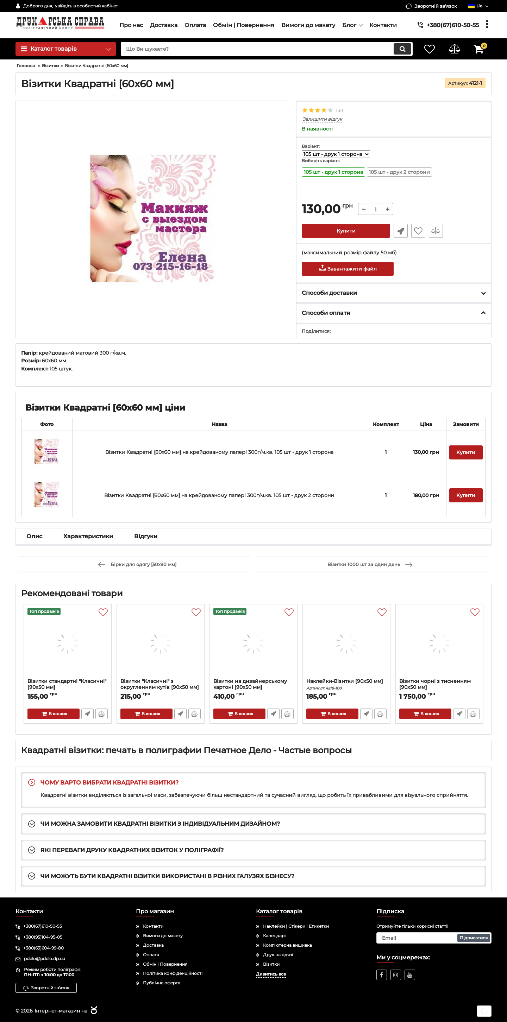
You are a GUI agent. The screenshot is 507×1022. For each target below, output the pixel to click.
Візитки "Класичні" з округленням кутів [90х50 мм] (160, 687)
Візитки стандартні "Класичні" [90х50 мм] (67, 687)
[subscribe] (434, 938)
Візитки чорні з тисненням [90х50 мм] (439, 687)
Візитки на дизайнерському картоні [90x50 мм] (253, 687)
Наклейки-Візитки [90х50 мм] (346, 684)
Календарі (274, 935)
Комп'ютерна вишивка (287, 945)
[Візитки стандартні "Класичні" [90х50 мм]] (67, 643)
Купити (346, 231)
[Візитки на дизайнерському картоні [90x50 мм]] (253, 643)
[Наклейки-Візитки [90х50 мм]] (346, 643)
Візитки (271, 964)
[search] (267, 49)
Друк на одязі (278, 954)
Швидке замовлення (401, 231)
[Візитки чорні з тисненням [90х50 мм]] (439, 643)
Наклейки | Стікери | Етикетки (296, 926)
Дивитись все (271, 974)
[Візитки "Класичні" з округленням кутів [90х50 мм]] (160, 643)
